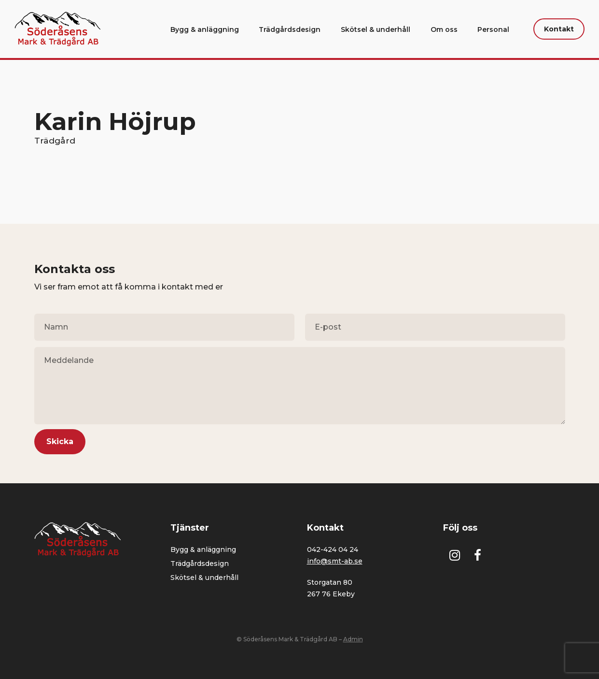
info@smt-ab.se (334, 561)
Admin (353, 639)
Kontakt (559, 29)
